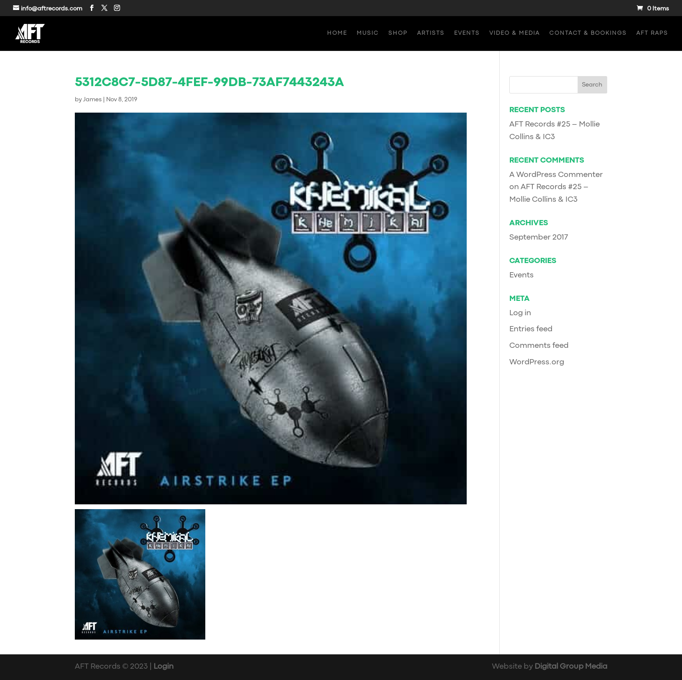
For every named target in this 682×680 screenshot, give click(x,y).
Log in (520, 313)
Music (368, 33)
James (92, 99)
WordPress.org (536, 362)
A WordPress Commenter (556, 175)
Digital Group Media (571, 666)
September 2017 (538, 237)
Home (337, 33)
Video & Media (514, 33)
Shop (398, 33)
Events (467, 33)
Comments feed (538, 346)
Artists (431, 33)
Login (164, 666)
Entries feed (530, 329)
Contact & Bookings (588, 33)
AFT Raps (652, 33)
